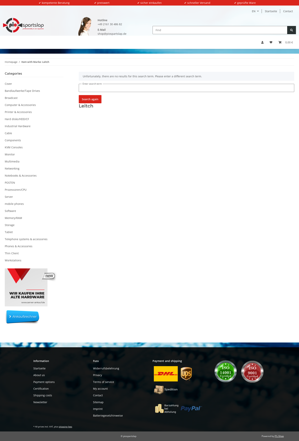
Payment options (44, 382)
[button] (262, 42)
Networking (12, 168)
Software (10, 211)
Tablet (9, 232)
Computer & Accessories (20, 105)
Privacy (97, 375)
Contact (288, 11)
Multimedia (12, 161)
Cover (8, 84)
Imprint (98, 409)
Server (9, 197)
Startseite (271, 11)
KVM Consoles (14, 147)
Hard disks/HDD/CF (17, 119)
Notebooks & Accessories (21, 175)
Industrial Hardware (18, 126)
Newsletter (40, 402)
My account (100, 388)
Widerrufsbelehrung (106, 368)
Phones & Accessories (18, 246)
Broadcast (11, 98)
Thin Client (12, 253)
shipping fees (65, 426)
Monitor (10, 154)
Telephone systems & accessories (26, 239)
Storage (9, 225)
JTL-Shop (279, 436)
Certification (41, 388)
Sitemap (98, 402)
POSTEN (10, 182)
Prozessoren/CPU (16, 189)
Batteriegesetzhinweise (108, 415)
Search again (90, 99)
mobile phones (14, 204)
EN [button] (254, 11)
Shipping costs (42, 395)
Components (13, 140)
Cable (8, 133)
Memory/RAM (13, 218)
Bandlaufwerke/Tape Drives (22, 91)
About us (39, 375)
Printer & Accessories (18, 112)
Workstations (13, 260)
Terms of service (103, 382)
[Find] (220, 30)
